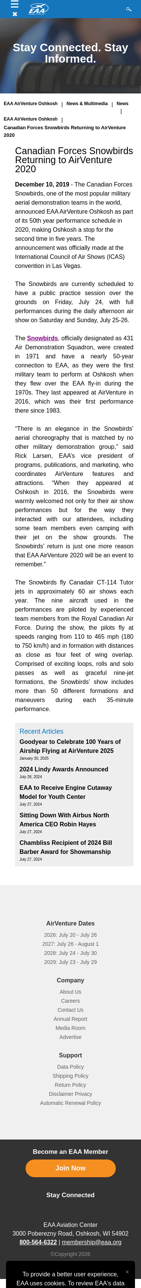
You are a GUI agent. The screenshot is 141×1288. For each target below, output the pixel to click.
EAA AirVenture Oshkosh (31, 103)
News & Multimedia (87, 103)
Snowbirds (42, 338)
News (122, 103)
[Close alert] (127, 1270)
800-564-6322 (38, 1242)
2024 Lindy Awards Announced (64, 769)
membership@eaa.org (92, 1242)
